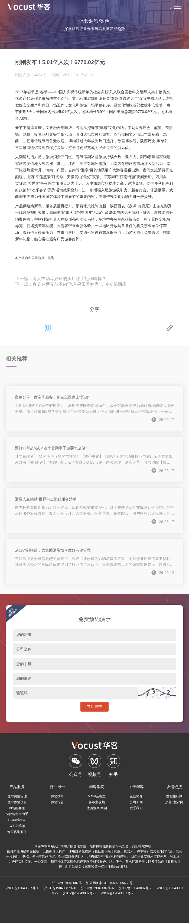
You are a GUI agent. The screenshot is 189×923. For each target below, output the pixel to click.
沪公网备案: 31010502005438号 (109, 883)
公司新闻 (136, 802)
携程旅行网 (174, 796)
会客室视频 (97, 802)
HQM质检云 (17, 820)
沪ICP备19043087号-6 (97, 888)
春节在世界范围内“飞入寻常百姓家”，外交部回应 (79, 284)
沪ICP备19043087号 (67, 883)
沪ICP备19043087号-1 (22, 888)
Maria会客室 (97, 796)
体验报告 (57, 802)
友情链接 (174, 787)
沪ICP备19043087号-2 (117, 893)
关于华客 (136, 787)
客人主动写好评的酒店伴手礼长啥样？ (69, 278)
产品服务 (17, 787)
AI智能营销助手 (17, 814)
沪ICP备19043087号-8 (60, 888)
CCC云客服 (17, 826)
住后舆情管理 (17, 796)
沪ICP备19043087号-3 (79, 893)
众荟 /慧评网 (174, 802)
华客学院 (96, 787)
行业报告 (57, 787)
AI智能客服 (17, 808)
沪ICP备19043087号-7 (135, 888)
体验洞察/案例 (97, 808)
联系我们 (136, 808)
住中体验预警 (17, 802)
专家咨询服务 (17, 832)
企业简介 (136, 796)
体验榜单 (57, 796)
